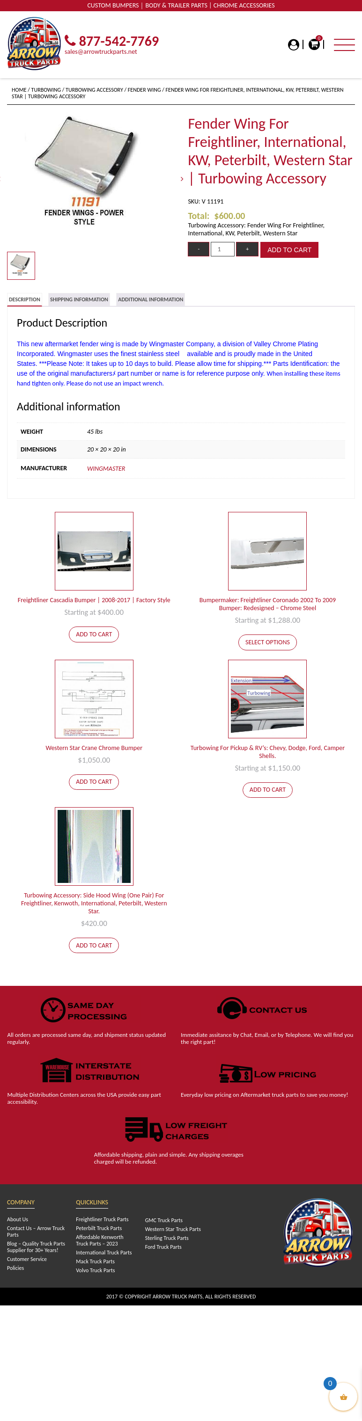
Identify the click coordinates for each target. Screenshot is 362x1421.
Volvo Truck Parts (95, 1270)
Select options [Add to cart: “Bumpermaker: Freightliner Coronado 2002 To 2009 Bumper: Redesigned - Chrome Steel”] (267, 642)
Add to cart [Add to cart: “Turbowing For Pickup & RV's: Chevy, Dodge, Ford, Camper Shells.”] (268, 790)
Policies (15, 1268)
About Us (17, 1219)
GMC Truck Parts (164, 1220)
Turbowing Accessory (94, 90)
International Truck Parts (104, 1252)
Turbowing (46, 90)
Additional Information (150, 299)
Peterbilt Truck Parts (99, 1228)
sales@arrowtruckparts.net (101, 52)
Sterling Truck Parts (167, 1238)
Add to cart (289, 250)
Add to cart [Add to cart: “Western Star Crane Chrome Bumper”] (94, 782)
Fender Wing (144, 90)
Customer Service (27, 1259)
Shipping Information (79, 299)
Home (19, 90)
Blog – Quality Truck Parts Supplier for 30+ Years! (36, 1246)
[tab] (24, 299)
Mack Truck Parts (95, 1261)
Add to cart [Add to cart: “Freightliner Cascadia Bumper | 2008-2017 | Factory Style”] (94, 634)
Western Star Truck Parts (173, 1229)
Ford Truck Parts (163, 1247)
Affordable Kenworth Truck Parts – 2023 (99, 1240)
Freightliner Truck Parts (102, 1219)
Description (24, 299)
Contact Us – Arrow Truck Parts (36, 1231)
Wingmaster (106, 469)
